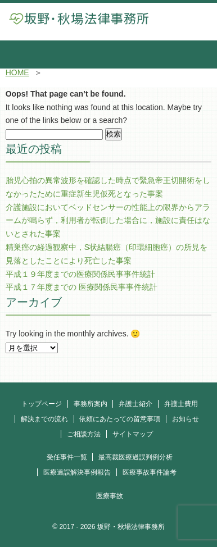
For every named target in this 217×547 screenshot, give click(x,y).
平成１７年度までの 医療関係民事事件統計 (81, 286)
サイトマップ (132, 434)
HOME (17, 72)
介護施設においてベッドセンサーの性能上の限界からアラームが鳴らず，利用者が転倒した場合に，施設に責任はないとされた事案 (108, 221)
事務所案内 (90, 404)
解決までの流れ (44, 419)
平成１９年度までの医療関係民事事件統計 (80, 274)
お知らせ (185, 419)
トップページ (41, 404)
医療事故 (109, 496)
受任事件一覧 (67, 457)
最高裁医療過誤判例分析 (135, 457)
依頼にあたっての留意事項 (119, 419)
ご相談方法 (84, 434)
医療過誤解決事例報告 (77, 472)
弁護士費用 (181, 404)
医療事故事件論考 (150, 472)
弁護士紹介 (135, 404)
